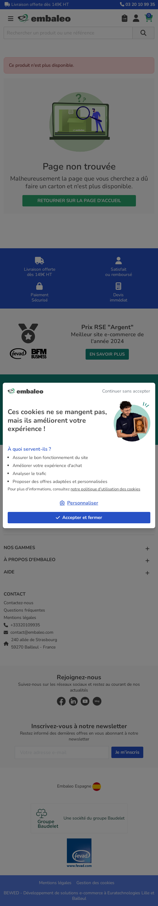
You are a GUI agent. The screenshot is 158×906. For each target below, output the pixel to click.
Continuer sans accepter (126, 391)
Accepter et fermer (79, 517)
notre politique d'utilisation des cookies (105, 489)
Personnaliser (79, 503)
